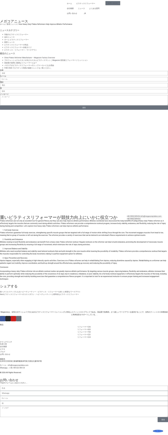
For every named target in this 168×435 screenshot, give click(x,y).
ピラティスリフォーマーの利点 (16, 45)
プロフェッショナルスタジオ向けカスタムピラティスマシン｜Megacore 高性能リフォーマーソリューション (46, 60)
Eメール (3, 76)
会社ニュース (9, 37)
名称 (1, 70)
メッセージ (4, 94)
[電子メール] (151, 216)
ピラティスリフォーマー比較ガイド (18, 47)
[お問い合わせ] (158, 431)
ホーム (69, 3)
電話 (1, 82)
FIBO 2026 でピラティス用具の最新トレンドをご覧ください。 (28, 68)
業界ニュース (12, 24)
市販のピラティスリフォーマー (16, 34)
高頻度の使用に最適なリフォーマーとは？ (20, 63)
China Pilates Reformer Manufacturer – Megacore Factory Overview (29, 58)
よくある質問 (94, 8)
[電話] (133, 219)
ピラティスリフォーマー (85, 3)
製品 (1, 325)
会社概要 (70, 8)
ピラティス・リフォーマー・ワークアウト (20, 50)
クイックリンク (6, 342)
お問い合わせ (72, 13)
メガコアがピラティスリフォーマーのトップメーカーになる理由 (29, 65)
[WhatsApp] (134, 216)
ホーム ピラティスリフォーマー (16, 40)
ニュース (81, 8)
